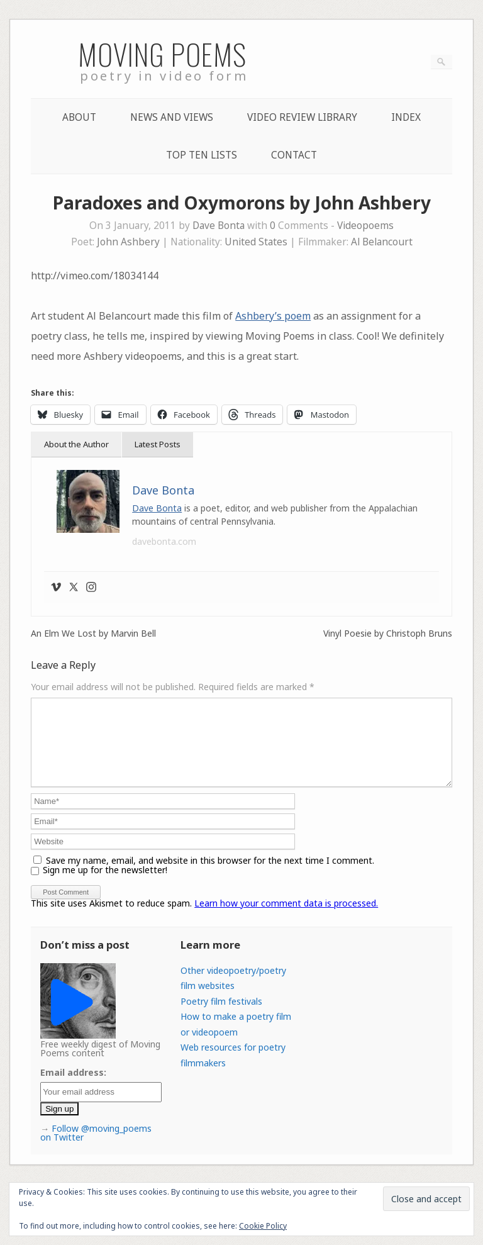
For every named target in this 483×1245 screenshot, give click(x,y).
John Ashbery (128, 241)
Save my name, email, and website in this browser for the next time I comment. (210, 875)
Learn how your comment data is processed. (286, 918)
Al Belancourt (382, 241)
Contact (294, 155)
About (79, 117)
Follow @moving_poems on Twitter (96, 1147)
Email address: (73, 1087)
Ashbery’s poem (273, 316)
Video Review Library (302, 117)
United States (256, 241)
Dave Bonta (218, 225)
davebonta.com (164, 541)
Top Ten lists (201, 155)
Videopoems (365, 225)
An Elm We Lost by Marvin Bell (93, 633)
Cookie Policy (263, 1225)
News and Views (171, 117)
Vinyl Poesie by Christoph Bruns (387, 633)
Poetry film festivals (221, 1016)
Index (406, 117)
